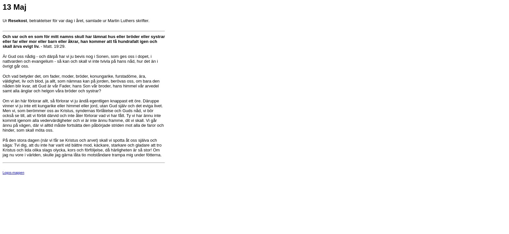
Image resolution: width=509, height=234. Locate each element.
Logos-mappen (13, 173)
